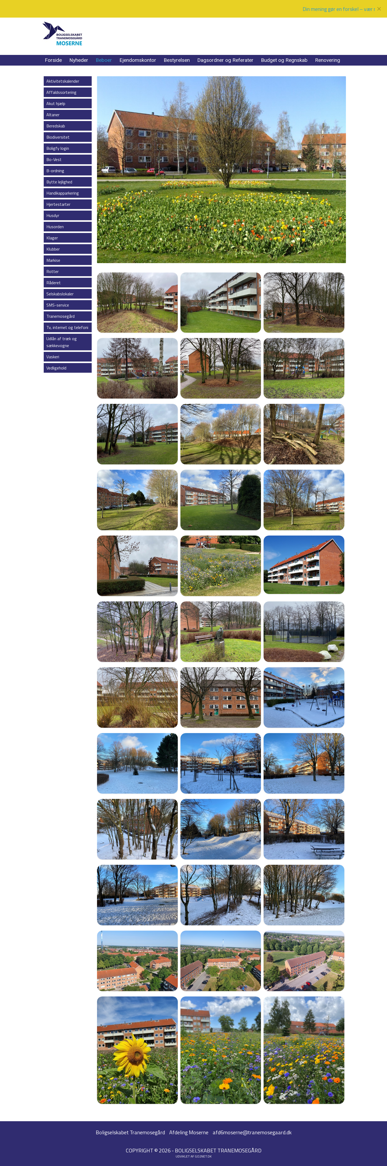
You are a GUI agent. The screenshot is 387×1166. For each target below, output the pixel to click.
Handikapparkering (62, 193)
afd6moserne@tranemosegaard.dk (252, 1132)
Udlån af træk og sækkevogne (61, 342)
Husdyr (52, 215)
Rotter (52, 271)
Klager (52, 238)
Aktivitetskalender (62, 81)
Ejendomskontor (137, 60)
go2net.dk (203, 1156)
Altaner (52, 114)
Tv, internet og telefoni (67, 327)
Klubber (53, 249)
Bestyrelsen (177, 60)
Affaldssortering (61, 92)
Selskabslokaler (60, 294)
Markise (53, 260)
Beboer (104, 60)
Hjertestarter (58, 204)
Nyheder (78, 60)
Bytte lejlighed (59, 182)
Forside (53, 60)
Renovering (327, 60)
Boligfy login (57, 148)
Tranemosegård (60, 316)
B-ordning (55, 170)
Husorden (55, 226)
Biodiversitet (58, 137)
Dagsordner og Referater (225, 60)
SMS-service (57, 305)
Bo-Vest (54, 159)
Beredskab (55, 126)
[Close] (379, 9)
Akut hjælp (55, 103)
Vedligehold (56, 368)
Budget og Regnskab (284, 60)
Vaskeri (52, 356)
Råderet (53, 282)
